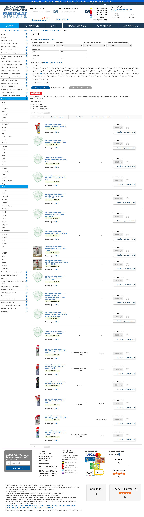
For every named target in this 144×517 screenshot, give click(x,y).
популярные (48, 62)
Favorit (4, 146)
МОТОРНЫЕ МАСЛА (44, 458)
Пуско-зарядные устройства (10, 61)
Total (4, 240)
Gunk (4, 165)
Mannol (4, 177)
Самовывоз (116, 4)
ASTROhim (5, 108)
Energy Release (7, 137)
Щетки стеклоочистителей (10, 96)
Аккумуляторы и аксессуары (10, 71)
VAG (3, 247)
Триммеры (5, 311)
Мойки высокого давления (10, 286)
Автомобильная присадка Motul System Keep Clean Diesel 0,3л (55, 214)
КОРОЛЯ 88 (116, 454)
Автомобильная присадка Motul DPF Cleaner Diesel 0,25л (56, 232)
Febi (3, 149)
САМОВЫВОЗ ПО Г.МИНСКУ (48, 474)
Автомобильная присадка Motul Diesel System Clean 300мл (55, 401)
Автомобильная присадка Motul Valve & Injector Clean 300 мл (55, 248)
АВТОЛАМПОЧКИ (104, 25)
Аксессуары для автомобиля (11, 77)
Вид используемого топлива (102, 117)
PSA (3, 193)
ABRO (4, 105)
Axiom (4, 111)
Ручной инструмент (8, 86)
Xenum (4, 266)
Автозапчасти (6, 296)
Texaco (4, 234)
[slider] (119, 473)
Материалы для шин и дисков (11, 89)
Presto (4, 190)
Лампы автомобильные (9, 50)
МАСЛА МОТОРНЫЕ (77, 25)
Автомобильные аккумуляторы (11, 53)
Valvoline (5, 250)
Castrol (4, 121)
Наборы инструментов (9, 80)
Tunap (4, 244)
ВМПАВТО (5, 269)
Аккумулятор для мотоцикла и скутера (11, 57)
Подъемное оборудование (10, 305)
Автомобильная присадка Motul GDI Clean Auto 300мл (55, 141)
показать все (58, 62)
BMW (4, 118)
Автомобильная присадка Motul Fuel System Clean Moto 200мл (56, 351)
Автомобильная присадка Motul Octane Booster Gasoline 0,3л (56, 160)
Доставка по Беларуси (99, 4)
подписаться (18, 468)
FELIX (4, 152)
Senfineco (5, 209)
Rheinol (4, 203)
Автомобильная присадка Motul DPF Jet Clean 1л (55, 333)
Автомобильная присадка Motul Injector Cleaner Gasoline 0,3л (55, 278)
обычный (41, 40)
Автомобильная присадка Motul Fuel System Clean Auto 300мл (56, 433)
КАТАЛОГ (10, 25)
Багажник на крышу (8, 302)
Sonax (4, 222)
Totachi (4, 237)
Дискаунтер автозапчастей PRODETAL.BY (20, 30)
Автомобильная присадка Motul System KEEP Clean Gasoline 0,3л (55, 196)
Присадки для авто (7, 99)
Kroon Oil (5, 171)
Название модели (57, 117)
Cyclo (4, 130)
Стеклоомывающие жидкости (11, 64)
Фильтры (4, 278)
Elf (3, 133)
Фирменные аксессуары (9, 83)
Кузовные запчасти (8, 299)
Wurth (4, 256)
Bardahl (4, 115)
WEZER (4, 253)
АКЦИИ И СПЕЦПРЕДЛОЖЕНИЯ (48, 466)
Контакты (127, 4)
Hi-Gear (4, 168)
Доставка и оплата (81, 4)
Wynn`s (4, 259)
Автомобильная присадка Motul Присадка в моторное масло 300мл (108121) (56, 314)
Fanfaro (4, 143)
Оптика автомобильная (9, 275)
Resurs (4, 199)
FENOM (4, 155)
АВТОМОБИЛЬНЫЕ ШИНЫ (46, 456)
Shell (4, 212)
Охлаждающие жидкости (10, 67)
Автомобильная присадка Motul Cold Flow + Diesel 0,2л (55, 125)
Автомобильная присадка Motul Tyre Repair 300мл (55, 383)
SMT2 (4, 218)
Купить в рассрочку (63, 4)
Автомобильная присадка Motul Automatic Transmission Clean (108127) (56, 262)
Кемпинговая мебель (8, 308)
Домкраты (4, 37)
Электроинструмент (8, 93)
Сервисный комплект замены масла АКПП (13, 282)
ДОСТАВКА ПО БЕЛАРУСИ (47, 476)
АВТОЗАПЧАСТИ (32, 25)
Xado (4, 262)
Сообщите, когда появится (126, 132)
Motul (4, 187)
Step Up (5, 225)
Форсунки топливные (8, 293)
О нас (137, 4)
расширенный (51, 40)
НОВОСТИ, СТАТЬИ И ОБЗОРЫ (47, 468)
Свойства (79, 117)
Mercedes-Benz (7, 181)
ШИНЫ (54, 25)
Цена (127, 117)
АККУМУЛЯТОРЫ (131, 25)
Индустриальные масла (9, 43)
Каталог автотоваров (51, 30)
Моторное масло (7, 40)
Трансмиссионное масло (9, 47)
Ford (3, 159)
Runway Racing (7, 206)
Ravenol (5, 196)
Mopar (4, 184)
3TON (4, 102)
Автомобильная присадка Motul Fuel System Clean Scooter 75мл (55, 367)
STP (3, 228)
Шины (3, 34)
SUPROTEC (6, 231)
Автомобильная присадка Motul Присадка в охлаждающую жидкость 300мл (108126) (55, 296)
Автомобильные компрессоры (11, 272)
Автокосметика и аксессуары (11, 74)
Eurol (4, 140)
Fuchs (4, 162)
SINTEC (4, 215)
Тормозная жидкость (8, 289)
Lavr (3, 174)
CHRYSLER (5, 124)
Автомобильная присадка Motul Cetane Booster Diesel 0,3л (55, 178)
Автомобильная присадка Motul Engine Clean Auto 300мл (56, 417)
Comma (4, 127)
